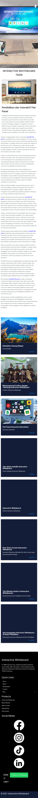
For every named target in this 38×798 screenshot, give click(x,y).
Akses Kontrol (6, 705)
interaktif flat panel (14, 279)
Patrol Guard (5, 711)
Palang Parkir (5, 708)
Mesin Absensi (6, 703)
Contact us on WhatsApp (19, 775)
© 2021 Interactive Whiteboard (15, 794)
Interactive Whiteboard (8, 700)
